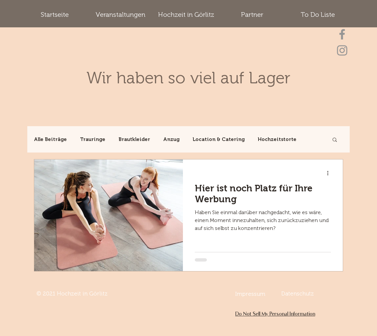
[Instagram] (342, 50)
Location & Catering (219, 139)
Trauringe (92, 139)
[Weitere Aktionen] (330, 173)
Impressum (250, 294)
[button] (335, 140)
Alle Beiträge (50, 139)
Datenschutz (297, 293)
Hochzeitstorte (277, 139)
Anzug (171, 139)
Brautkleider (134, 139)
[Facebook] (342, 34)
